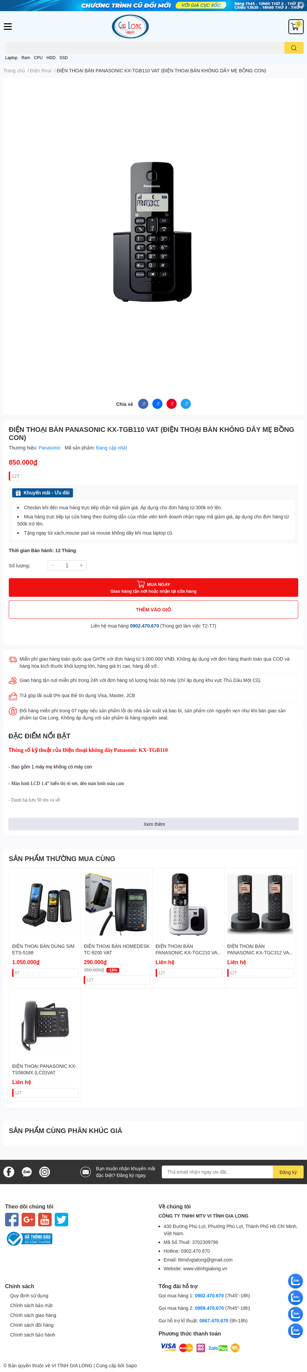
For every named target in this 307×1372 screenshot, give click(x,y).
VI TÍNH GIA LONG (72, 1365)
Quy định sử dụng (29, 1295)
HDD (51, 57)
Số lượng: (19, 565)
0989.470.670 (210, 1308)
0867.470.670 (214, 1320)
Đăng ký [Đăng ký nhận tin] (288, 1172)
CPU (38, 57)
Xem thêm (154, 824)
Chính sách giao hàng (33, 1315)
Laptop (11, 57)
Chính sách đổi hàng (32, 1325)
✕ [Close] (301, 5)
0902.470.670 (144, 626)
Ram (26, 57)
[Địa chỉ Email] (233, 1172)
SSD (63, 57)
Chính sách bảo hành (32, 1335)
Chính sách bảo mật (31, 1305)
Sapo (131, 1365)
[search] (294, 48)
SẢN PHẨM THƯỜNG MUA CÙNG (62, 858)
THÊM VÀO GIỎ (153, 609)
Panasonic (50, 447)
